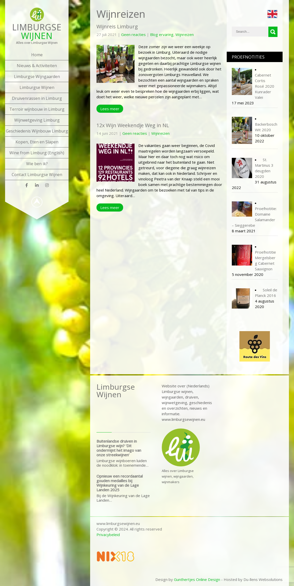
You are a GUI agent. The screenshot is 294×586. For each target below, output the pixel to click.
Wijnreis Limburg (117, 26)
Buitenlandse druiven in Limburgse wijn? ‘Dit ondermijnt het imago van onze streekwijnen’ (118, 448)
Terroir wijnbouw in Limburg (36, 109)
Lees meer (109, 108)
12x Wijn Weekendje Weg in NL (132, 125)
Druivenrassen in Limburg (37, 98)
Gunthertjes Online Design (197, 579)
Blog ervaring (161, 34)
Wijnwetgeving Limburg (37, 120)
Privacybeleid (108, 534)
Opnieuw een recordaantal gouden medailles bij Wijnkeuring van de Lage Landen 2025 (119, 483)
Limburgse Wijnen (37, 87)
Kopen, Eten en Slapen (36, 142)
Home (37, 55)
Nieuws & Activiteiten (37, 65)
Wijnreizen (184, 34)
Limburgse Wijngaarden (37, 76)
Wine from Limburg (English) (36, 153)
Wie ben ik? (37, 163)
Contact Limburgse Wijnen (37, 174)
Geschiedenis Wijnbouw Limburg (37, 131)
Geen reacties (133, 34)
